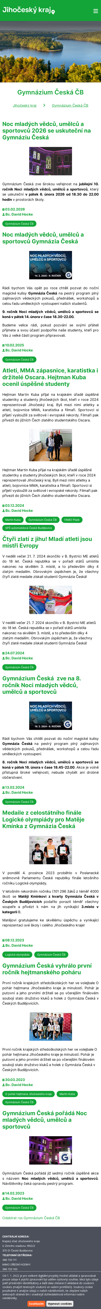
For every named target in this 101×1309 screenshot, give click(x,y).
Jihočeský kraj (24, 105)
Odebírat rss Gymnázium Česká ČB (31, 1218)
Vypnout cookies (60, 1304)
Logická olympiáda (17, 954)
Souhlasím (36, 1304)
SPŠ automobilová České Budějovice (28, 528)
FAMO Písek (72, 519)
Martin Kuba (13, 519)
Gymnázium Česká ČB (70, 105)
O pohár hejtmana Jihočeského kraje (28, 1094)
